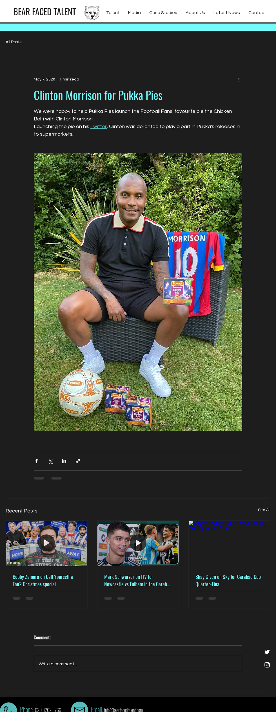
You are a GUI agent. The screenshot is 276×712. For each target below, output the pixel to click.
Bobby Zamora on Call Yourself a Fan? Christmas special (43, 580)
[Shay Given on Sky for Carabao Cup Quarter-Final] (229, 543)
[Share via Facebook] (36, 461)
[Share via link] (78, 461)
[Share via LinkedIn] (64, 461)
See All (264, 510)
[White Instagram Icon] (267, 664)
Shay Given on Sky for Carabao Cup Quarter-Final (228, 580)
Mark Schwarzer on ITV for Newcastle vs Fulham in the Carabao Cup (138, 580)
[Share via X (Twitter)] (50, 461)
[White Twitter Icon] (267, 651)
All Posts (13, 42)
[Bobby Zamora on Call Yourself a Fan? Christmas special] (46, 543)
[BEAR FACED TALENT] (44, 11)
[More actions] (238, 79)
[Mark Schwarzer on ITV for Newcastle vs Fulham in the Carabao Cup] (138, 543)
